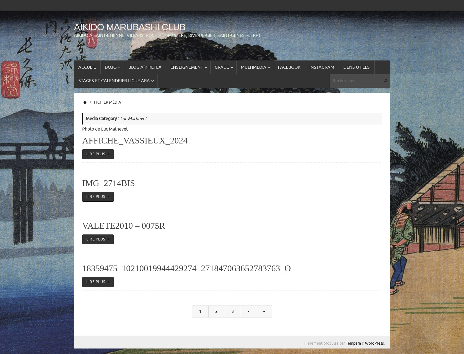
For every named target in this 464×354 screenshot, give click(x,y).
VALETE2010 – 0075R (123, 226)
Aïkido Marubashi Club (130, 27)
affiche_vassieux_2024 (134, 140)
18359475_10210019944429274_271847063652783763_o (186, 268)
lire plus (99, 153)
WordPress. (375, 343)
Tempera (353, 343)
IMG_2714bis (108, 183)
